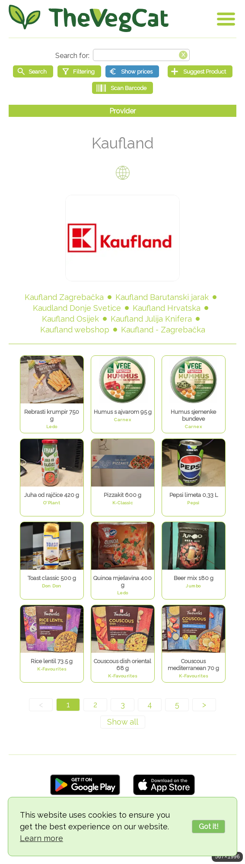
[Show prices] (132, 71)
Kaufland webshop (74, 329)
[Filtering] (79, 71)
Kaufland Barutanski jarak (162, 297)
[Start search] (33, 71)
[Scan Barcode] (122, 88)
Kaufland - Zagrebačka (163, 329)
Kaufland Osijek (70, 318)
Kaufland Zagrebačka (64, 297)
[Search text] (141, 55)
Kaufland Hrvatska (166, 308)
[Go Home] (89, 18)
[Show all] (122, 722)
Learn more (41, 838)
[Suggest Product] (200, 71)
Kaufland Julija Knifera (151, 318)
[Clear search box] (183, 54)
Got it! (208, 826)
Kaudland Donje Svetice (77, 308)
